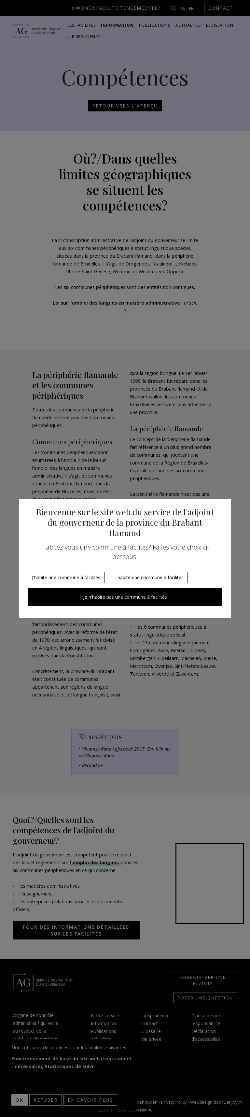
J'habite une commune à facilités (66, 577)
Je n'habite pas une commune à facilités (125, 597)
